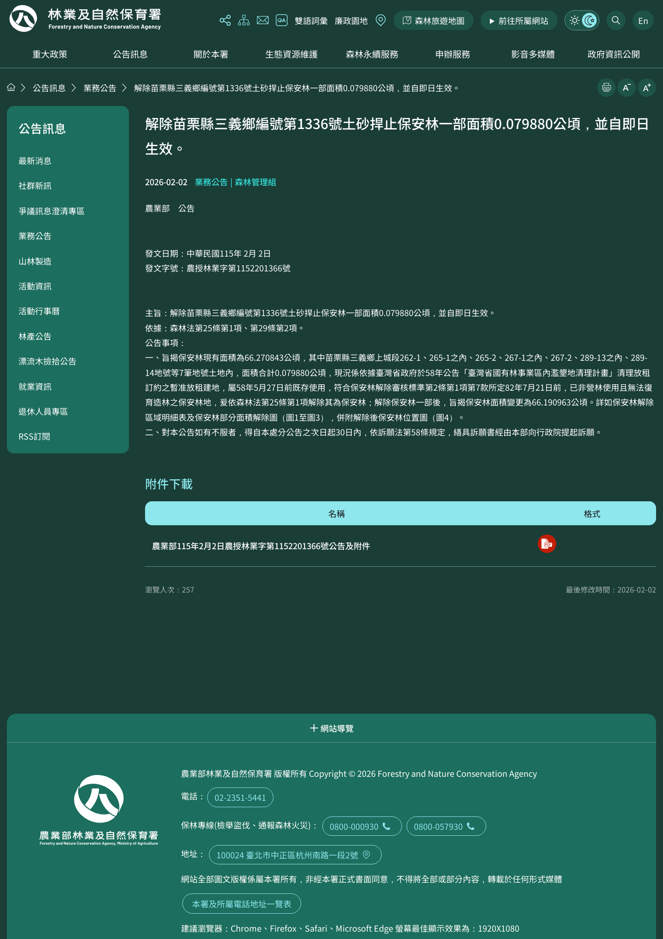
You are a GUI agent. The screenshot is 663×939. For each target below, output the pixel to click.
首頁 (11, 87)
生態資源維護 (291, 53)
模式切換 (581, 20)
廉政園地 (351, 20)
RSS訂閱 (34, 436)
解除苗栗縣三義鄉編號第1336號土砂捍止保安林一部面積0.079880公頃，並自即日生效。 (297, 88)
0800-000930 (362, 826)
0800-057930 (446, 826)
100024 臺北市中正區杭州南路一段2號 (295, 855)
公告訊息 (130, 53)
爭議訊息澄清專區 (51, 211)
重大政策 (49, 53)
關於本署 (210, 53)
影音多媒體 (533, 53)
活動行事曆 (39, 311)
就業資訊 (35, 386)
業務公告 (99, 88)
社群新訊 (35, 185)
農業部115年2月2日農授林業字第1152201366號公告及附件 (261, 546)
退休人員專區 (43, 411)
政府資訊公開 (613, 53)
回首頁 (85, 18)
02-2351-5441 (240, 797)
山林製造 (35, 261)
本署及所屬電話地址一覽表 (241, 904)
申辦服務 (452, 53)
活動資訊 (35, 286)
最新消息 (35, 160)
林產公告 (35, 336)
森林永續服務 (372, 53)
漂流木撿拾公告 (47, 361)
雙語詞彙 (311, 20)
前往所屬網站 (523, 20)
